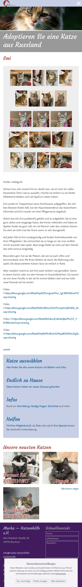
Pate (38, 425)
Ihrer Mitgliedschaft (20, 425)
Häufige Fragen (39, 406)
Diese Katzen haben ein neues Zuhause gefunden (33, 386)
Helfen (13, 419)
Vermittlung (23, 406)
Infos (11, 400)
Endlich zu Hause (24, 380)
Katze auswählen (24, 361)
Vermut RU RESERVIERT (16, 478)
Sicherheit (53, 406)
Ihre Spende (60, 425)
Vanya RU (66, 481)
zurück (6, 349)
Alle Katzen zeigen (70, 488)
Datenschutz (60, 573)
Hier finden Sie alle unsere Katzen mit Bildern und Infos (36, 367)
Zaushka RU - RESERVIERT (17, 513)
